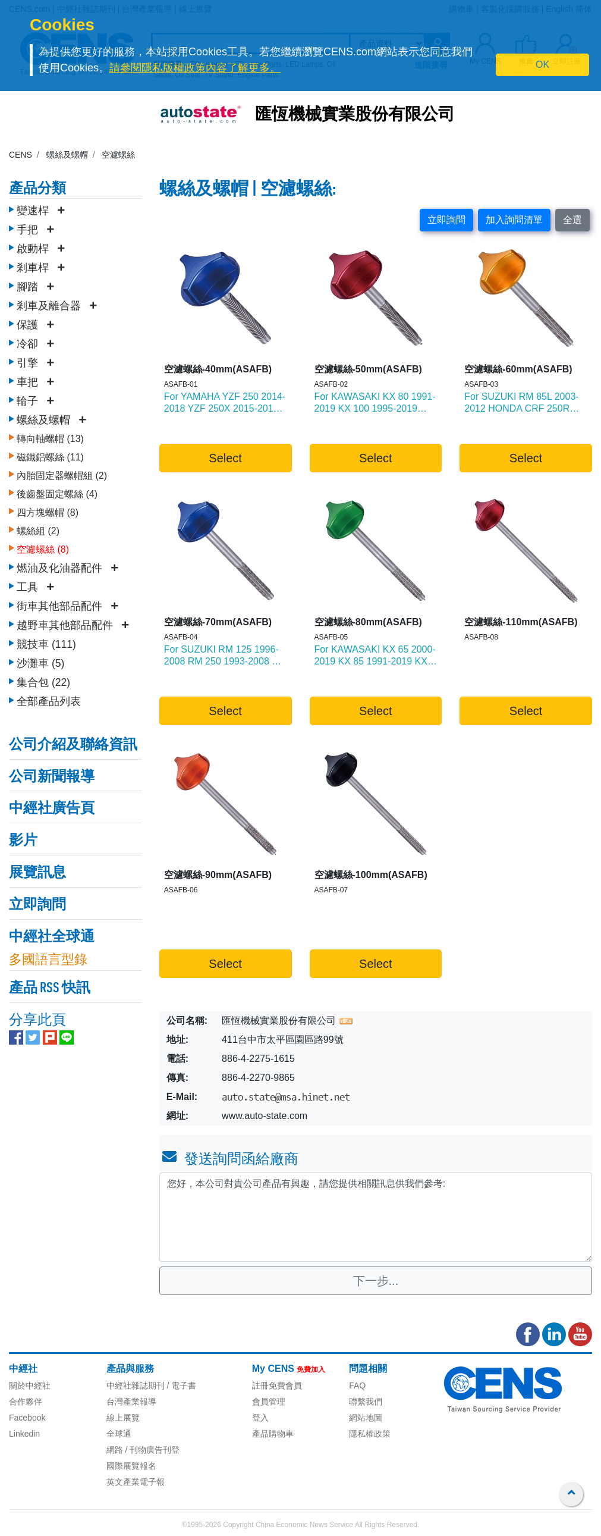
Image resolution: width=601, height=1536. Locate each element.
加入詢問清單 (514, 220)
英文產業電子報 (135, 1482)
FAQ (357, 1385)
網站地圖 (365, 1417)
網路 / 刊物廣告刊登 (143, 1450)
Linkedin (24, 1433)
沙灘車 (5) (40, 660)
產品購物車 (273, 1433)
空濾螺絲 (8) (43, 546)
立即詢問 (446, 220)
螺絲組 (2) (38, 528)
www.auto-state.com (264, 1116)
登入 (260, 1417)
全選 (572, 220)
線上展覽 (123, 1417)
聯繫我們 (365, 1401)
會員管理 (268, 1401)
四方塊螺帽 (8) (47, 509)
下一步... (376, 1280)
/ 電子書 (181, 1385)
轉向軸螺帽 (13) (50, 436)
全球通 (118, 1433)
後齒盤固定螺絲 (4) (57, 491)
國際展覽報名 (131, 1466)
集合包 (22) (43, 679)
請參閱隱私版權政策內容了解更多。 (195, 68)
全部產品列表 (49, 698)
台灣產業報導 (131, 1401)
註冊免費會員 (277, 1385)
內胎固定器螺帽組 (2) (62, 473)
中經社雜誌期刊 (135, 1385)
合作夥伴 (25, 1401)
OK (542, 64)
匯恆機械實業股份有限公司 (355, 115)
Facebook (27, 1417)
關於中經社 (30, 1385)
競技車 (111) (46, 641)
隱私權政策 (370, 1433)
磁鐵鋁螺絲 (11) (50, 454)
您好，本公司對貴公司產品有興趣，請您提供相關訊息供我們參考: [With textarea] (375, 1217)
